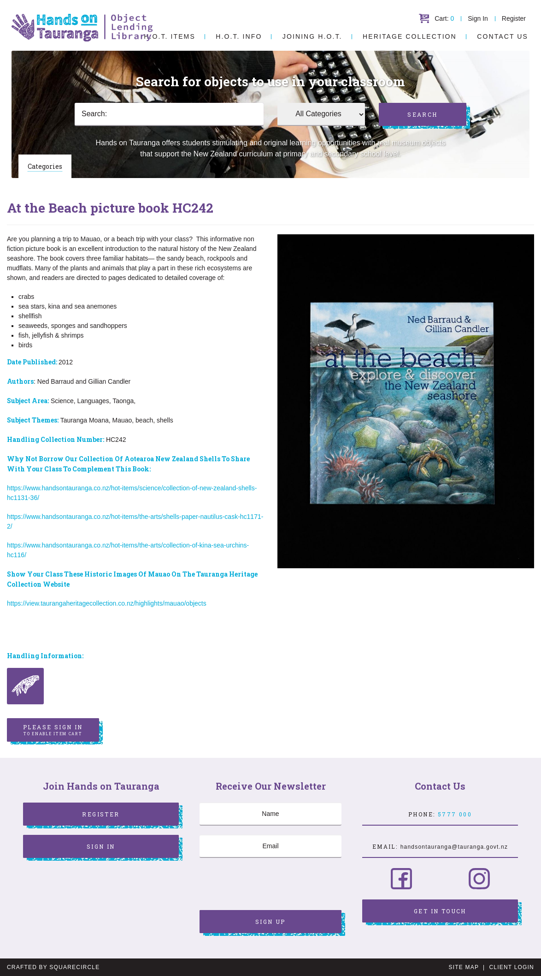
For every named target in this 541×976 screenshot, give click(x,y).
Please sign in (53, 730)
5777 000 (455, 814)
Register (514, 18)
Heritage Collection (410, 36)
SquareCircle (74, 967)
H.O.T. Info (239, 36)
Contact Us (502, 36)
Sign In (478, 18)
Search (422, 114)
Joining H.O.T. (312, 36)
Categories (45, 166)
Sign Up (270, 921)
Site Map (464, 967)
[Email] (270, 846)
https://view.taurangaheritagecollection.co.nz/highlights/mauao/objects (106, 603)
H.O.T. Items (169, 36)
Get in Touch (440, 911)
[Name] (270, 814)
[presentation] (270, 885)
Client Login (511, 967)
